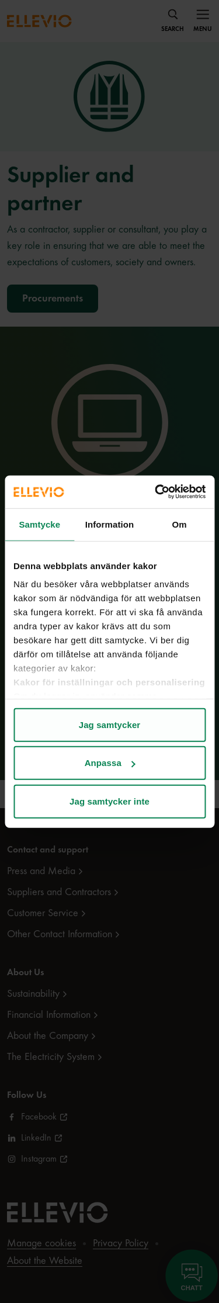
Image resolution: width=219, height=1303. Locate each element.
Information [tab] (109, 524)
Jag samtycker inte (109, 801)
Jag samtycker (110, 724)
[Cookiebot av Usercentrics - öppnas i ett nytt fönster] (156, 492)
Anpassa (110, 763)
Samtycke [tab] (39, 524)
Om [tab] (179, 524)
